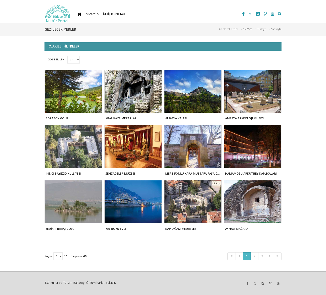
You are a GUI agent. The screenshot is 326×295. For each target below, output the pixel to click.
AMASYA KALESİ (176, 118)
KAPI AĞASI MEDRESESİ (181, 229)
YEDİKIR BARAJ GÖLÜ (60, 229)
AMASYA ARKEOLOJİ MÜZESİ (244, 118)
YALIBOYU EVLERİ (117, 229)
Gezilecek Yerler (228, 29)
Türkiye (261, 29)
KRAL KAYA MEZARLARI (121, 118)
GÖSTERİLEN (56, 59)
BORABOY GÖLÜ (57, 118)
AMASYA (248, 29)
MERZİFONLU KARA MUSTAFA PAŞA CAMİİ (194, 173)
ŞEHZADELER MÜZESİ (120, 173)
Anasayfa (276, 29)
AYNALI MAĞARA (236, 229)
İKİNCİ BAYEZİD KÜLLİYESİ (63, 173)
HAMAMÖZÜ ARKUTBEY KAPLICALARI (251, 173)
